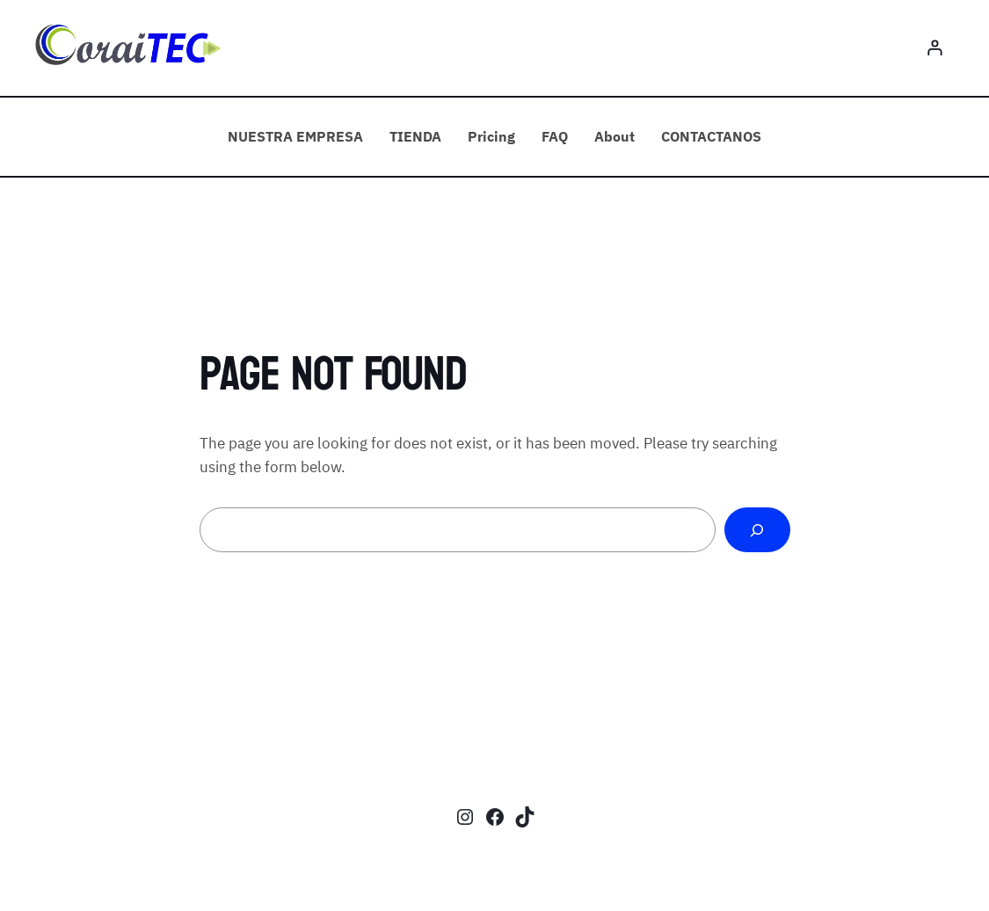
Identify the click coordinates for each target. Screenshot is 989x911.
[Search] (756, 529)
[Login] (935, 48)
